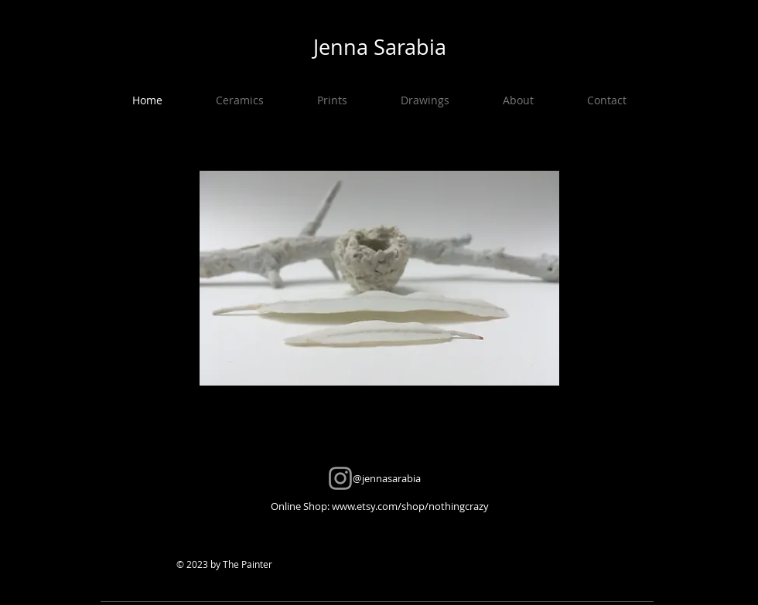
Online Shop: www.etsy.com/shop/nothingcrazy (380, 506)
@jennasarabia (380, 478)
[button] (239, 100)
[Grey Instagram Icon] (340, 478)
